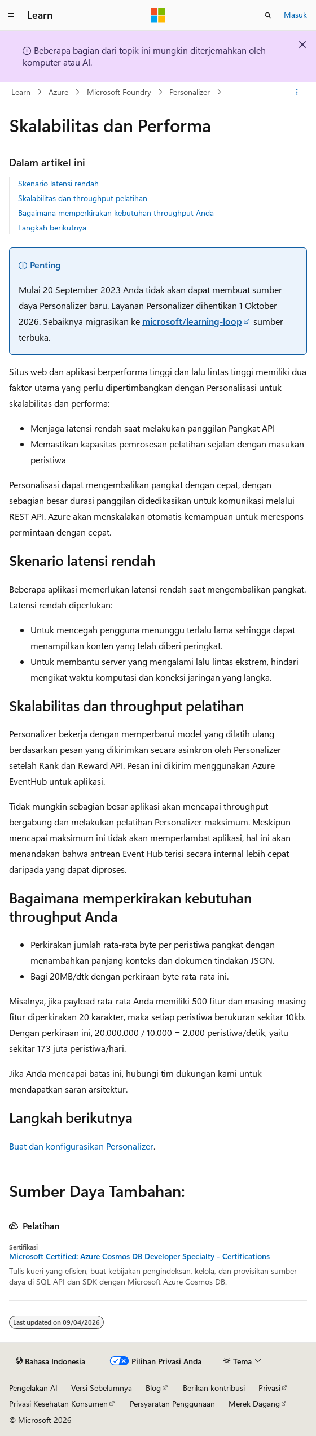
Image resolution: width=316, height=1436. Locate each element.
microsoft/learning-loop (192, 321)
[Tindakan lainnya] (297, 92)
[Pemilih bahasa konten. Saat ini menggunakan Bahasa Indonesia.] (50, 1361)
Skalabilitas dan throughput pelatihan (82, 198)
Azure (58, 91)
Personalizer (189, 91)
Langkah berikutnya (52, 227)
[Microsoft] (158, 15)
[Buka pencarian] (268, 15)
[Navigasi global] (11, 15)
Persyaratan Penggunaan (172, 1403)
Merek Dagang (254, 1403)
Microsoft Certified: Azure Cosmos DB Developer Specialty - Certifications (139, 1256)
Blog (153, 1387)
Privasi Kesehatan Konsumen (58, 1403)
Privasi (269, 1387)
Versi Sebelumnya (101, 1387)
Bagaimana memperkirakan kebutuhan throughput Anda (116, 212)
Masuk (295, 14)
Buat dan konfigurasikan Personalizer (81, 1146)
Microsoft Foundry (119, 91)
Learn (20, 91)
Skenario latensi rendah (58, 183)
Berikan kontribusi (214, 1387)
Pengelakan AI (33, 1387)
